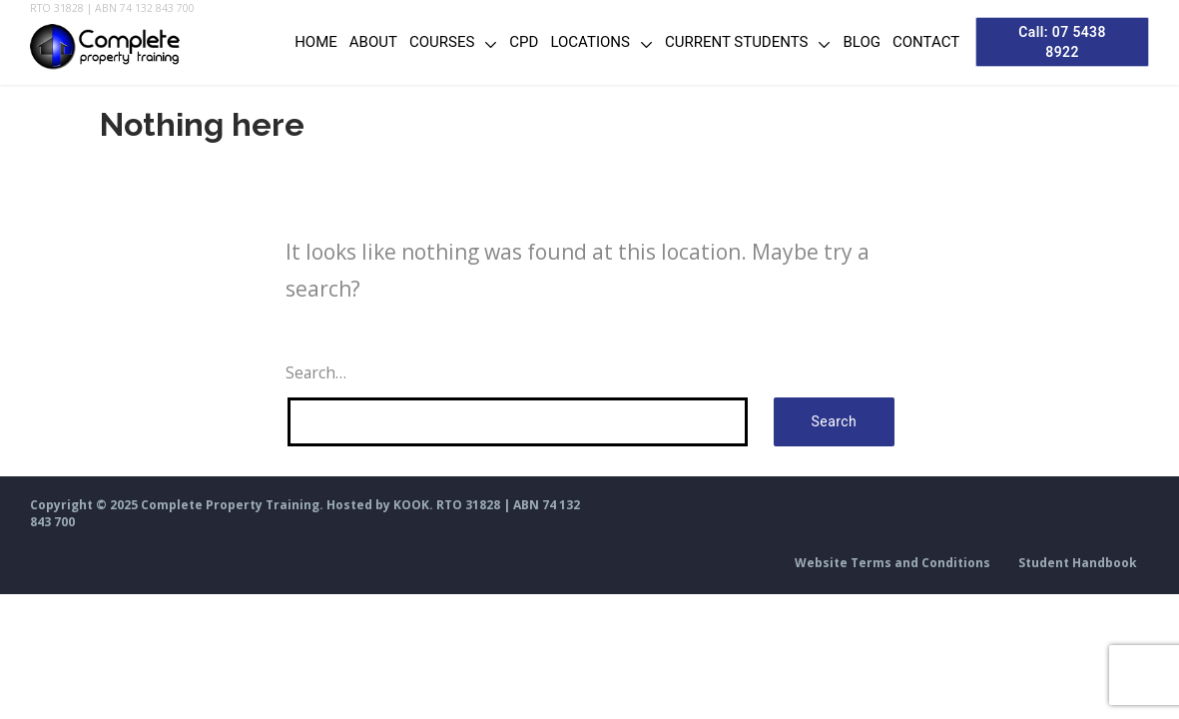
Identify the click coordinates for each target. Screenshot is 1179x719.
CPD (510, 42)
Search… (316, 372)
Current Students (723, 42)
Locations (576, 42)
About (359, 42)
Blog (849, 42)
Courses (427, 42)
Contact (912, 42)
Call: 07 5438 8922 (1055, 41)
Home (302, 42)
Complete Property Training (230, 504)
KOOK (411, 504)
